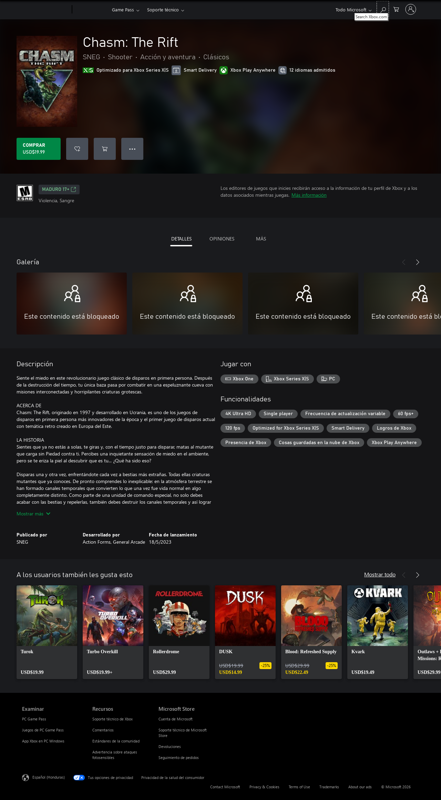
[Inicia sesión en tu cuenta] (410, 9)
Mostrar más (33, 513)
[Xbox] (91, 9)
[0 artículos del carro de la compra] (396, 9)
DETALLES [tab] (181, 238)
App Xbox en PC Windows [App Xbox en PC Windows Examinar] (43, 741)
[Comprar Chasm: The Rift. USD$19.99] (39, 149)
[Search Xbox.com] (383, 9)
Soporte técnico (163, 9)
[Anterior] (404, 262)
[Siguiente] (417, 262)
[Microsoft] (45, 9)
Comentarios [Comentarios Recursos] (103, 730)
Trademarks (329, 786)
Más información (309, 195)
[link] (47, 632)
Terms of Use (299, 786)
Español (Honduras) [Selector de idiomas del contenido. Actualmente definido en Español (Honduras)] (48, 777)
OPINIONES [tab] (221, 238)
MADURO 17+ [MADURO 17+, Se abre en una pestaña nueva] (59, 189)
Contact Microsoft (225, 786)
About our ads (360, 786)
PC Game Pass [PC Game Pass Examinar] (34, 719)
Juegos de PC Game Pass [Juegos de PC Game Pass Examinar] (43, 730)
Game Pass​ (123, 9)
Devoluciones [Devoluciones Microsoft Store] (169, 746)
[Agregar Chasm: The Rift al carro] (105, 149)
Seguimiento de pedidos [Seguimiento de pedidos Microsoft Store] (178, 757)
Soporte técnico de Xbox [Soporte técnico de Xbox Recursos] (112, 719)
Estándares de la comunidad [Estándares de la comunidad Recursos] (116, 741)
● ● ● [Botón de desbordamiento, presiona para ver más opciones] (132, 149)
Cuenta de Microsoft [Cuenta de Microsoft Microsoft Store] (175, 719)
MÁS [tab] (261, 238)
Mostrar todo (380, 574)
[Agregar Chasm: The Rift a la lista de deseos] (77, 149)
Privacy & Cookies (264, 786)
